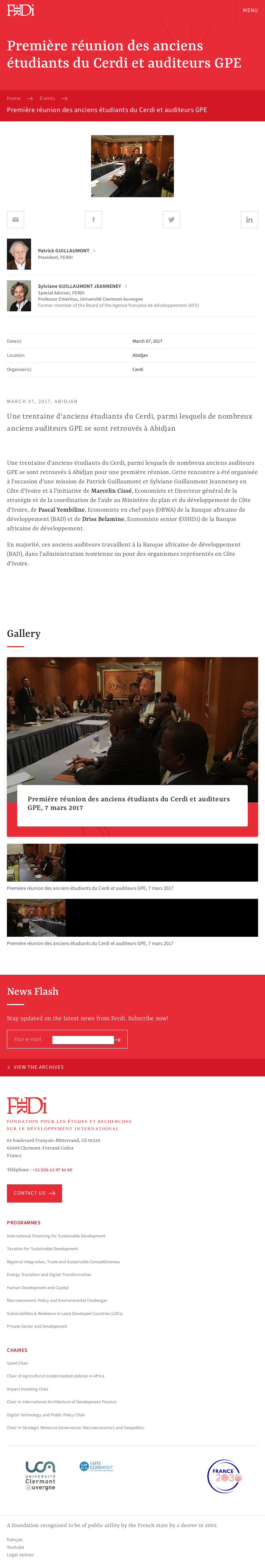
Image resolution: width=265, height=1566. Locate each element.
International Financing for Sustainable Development (56, 1236)
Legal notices (20, 1555)
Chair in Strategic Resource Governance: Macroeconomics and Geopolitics (75, 1428)
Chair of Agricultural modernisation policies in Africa (56, 1376)
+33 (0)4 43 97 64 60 (52, 1170)
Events (47, 98)
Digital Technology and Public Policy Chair (46, 1415)
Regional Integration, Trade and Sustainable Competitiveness (63, 1262)
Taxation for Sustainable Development (42, 1249)
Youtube (15, 1547)
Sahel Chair (17, 1363)
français (15, 1539)
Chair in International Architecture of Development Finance (61, 1402)
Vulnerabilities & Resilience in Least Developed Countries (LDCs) (65, 1314)
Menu (250, 10)
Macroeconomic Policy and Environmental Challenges (57, 1300)
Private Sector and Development (37, 1326)
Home (13, 98)
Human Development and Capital (38, 1288)
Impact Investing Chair (28, 1389)
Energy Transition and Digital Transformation (49, 1275)
